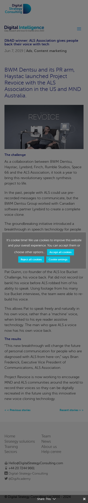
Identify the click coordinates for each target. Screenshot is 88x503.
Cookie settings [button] (58, 259)
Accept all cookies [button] (60, 252)
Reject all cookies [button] (31, 259)
